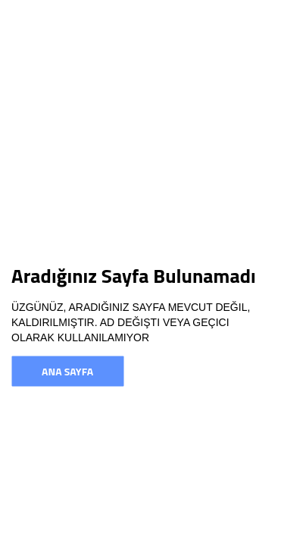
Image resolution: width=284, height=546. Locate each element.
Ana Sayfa (67, 371)
